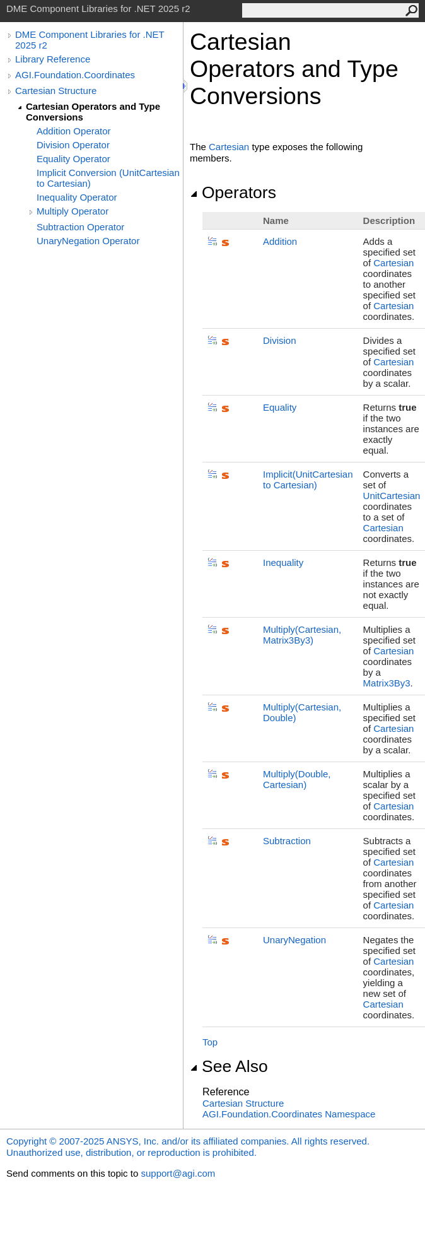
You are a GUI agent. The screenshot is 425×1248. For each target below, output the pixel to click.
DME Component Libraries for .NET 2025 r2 (89, 39)
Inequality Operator (77, 197)
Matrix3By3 (386, 683)
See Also (229, 1066)
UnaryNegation (294, 939)
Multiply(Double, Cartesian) (297, 779)
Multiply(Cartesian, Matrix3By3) (302, 634)
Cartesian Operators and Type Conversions (93, 111)
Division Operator (73, 144)
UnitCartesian (392, 495)
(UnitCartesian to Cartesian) (308, 479)
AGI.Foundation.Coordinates (75, 74)
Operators (233, 192)
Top (210, 1042)
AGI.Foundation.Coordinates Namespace (288, 1114)
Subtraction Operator (80, 226)
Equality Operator (73, 158)
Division (279, 340)
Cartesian (229, 146)
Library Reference (52, 59)
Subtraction (287, 840)
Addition (280, 241)
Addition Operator (74, 131)
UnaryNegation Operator (88, 240)
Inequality (283, 562)
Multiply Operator (72, 211)
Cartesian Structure (55, 90)
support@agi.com (178, 1173)
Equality (279, 407)
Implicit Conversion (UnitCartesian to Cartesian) (108, 178)
